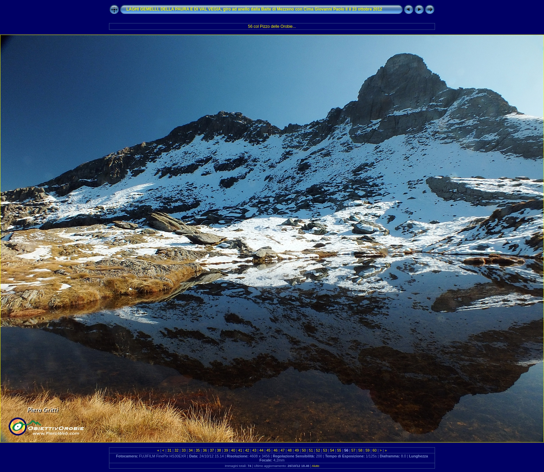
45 (269, 450)
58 (360, 450)
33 (184, 450)
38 (219, 450)
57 (353, 450)
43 (254, 450)
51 (311, 450)
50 (304, 450)
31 (169, 450)
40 (233, 450)
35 (198, 450)
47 (282, 450)
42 (247, 450)
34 (190, 450)
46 (275, 450)
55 (339, 450)
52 (318, 450)
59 (367, 450)
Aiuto (315, 466)
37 (212, 450)
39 (226, 450)
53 (325, 450)
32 (177, 450)
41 (240, 450)
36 (205, 450)
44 (261, 450)
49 (297, 450)
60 (374, 450)
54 (332, 450)
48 (290, 450)
